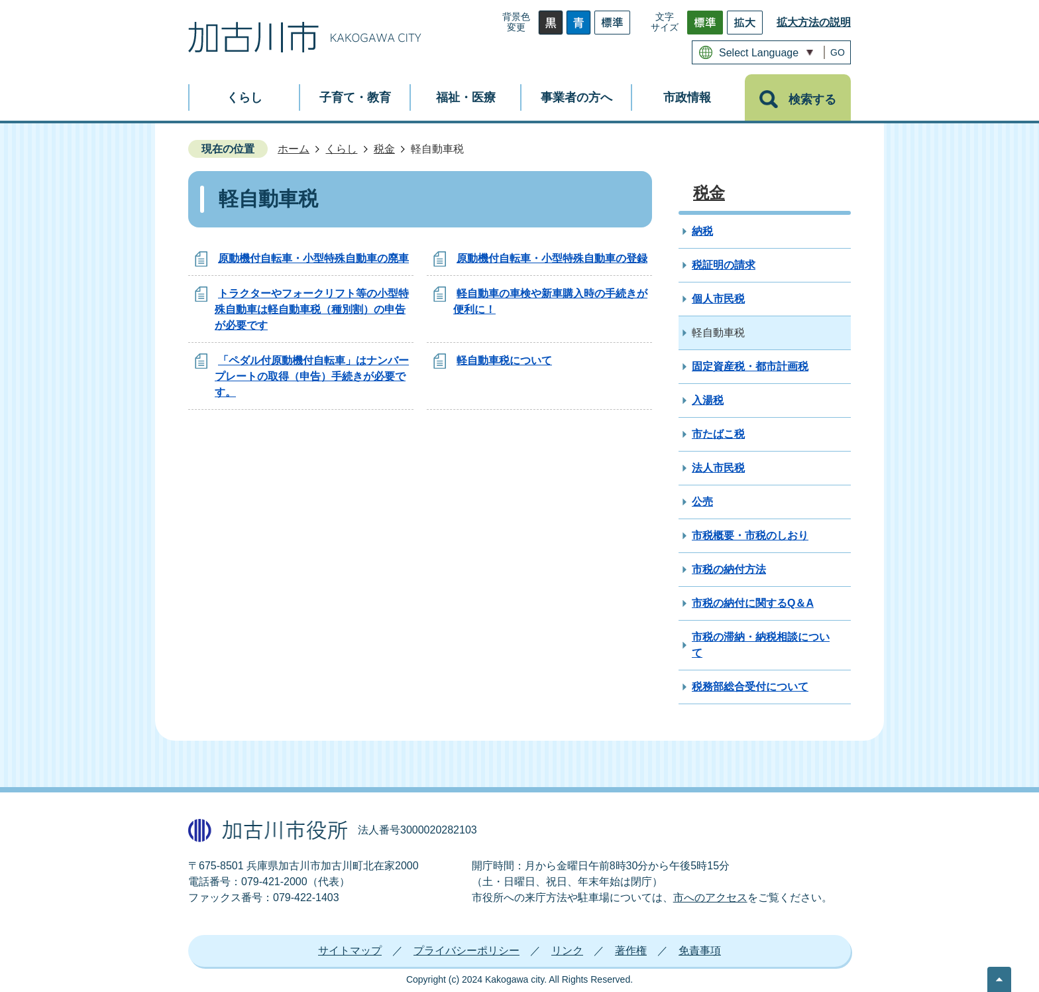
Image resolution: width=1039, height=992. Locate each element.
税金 (384, 149)
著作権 (631, 950)
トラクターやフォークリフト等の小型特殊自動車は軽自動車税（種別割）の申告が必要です (312, 309)
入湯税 (708, 400)
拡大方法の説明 (814, 22)
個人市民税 (718, 298)
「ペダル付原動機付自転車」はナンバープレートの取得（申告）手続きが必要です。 (312, 376)
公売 (702, 501)
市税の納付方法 (729, 569)
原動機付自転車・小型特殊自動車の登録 (552, 258)
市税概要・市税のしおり (750, 535)
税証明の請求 (723, 265)
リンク (567, 950)
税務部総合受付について (750, 686)
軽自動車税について (504, 360)
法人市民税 (718, 467)
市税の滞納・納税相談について (761, 644)
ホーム (293, 149)
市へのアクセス (710, 897)
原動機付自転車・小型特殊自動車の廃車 (313, 258)
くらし (341, 149)
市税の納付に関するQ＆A (753, 603)
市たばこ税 (718, 434)
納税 (702, 231)
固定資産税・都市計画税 (750, 366)
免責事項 (700, 950)
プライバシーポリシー (466, 950)
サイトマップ (350, 950)
